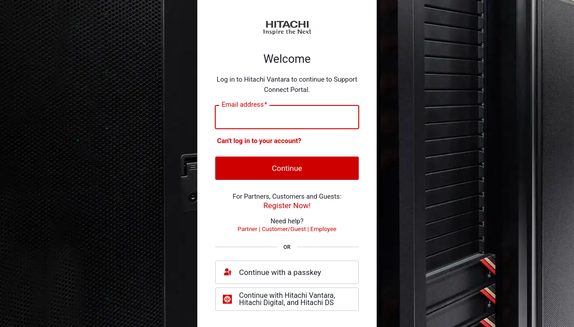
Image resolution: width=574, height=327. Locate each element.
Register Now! (286, 205)
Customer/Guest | (286, 229)
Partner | (250, 229)
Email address (244, 104)
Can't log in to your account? (259, 141)
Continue (287, 168)
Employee (323, 229)
